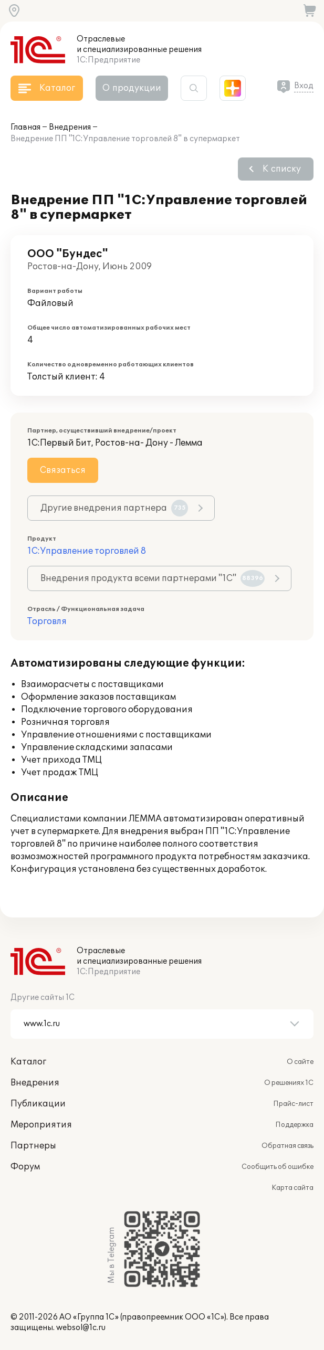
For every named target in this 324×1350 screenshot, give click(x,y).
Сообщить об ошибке (277, 1167)
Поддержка (294, 1125)
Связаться (63, 470)
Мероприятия (41, 1125)
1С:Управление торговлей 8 (86, 551)
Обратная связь (287, 1146)
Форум (25, 1167)
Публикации (38, 1104)
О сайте (300, 1062)
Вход (303, 85)
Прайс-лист (293, 1104)
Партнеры (33, 1146)
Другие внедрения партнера (114, 508)
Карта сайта (292, 1188)
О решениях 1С (288, 1083)
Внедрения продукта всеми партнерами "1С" (152, 578)
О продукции (131, 88)
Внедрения (70, 127)
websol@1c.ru (81, 1327)
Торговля (47, 621)
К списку (282, 169)
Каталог (28, 1062)
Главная (25, 127)
